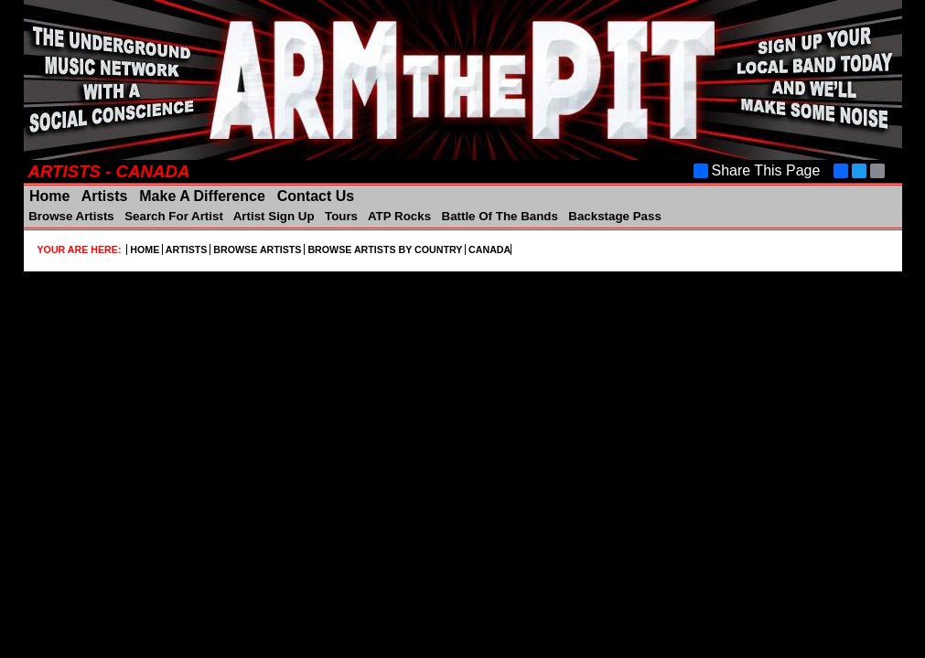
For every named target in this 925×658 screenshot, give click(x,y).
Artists (105, 196)
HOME (144, 249)
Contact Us (313, 196)
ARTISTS (186, 249)
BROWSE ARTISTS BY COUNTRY (385, 249)
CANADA (488, 249)
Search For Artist (173, 216)
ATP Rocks (400, 216)
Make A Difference (202, 196)
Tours (340, 216)
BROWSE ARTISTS (257, 249)
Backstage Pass (613, 216)
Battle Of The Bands (500, 216)
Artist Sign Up (274, 216)
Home (50, 196)
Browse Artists (72, 216)
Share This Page (757, 171)
